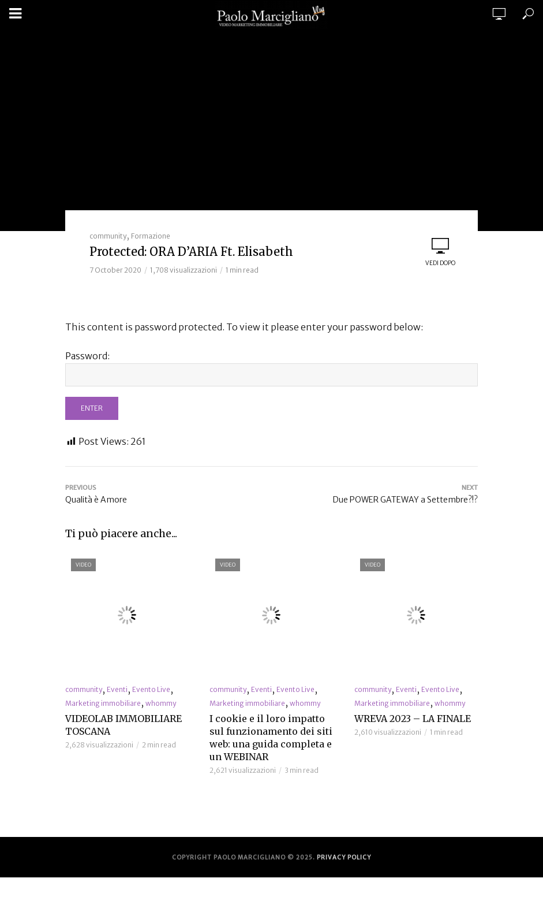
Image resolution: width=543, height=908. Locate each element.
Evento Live (151, 689)
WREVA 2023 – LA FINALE (412, 718)
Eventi (117, 689)
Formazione (150, 236)
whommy (160, 703)
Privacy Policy (344, 857)
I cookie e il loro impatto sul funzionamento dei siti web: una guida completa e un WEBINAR (270, 737)
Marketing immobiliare (103, 703)
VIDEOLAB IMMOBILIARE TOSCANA (123, 725)
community (107, 236)
